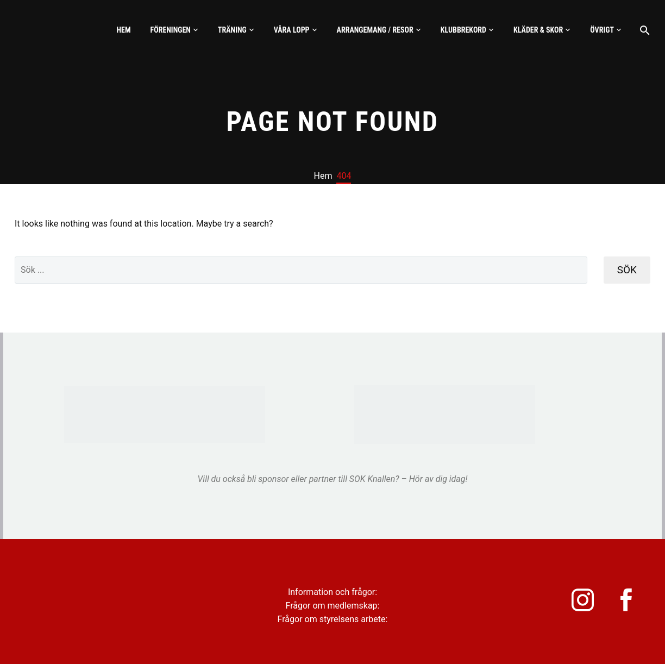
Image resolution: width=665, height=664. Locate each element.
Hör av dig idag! (438, 479)
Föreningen (170, 30)
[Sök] (643, 30)
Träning (232, 30)
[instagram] (579, 602)
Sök (627, 270)
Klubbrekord (463, 30)
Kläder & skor (538, 30)
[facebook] (628, 602)
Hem (123, 30)
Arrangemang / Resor (375, 30)
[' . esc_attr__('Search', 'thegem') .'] (301, 270)
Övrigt (602, 30)
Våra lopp (292, 30)
